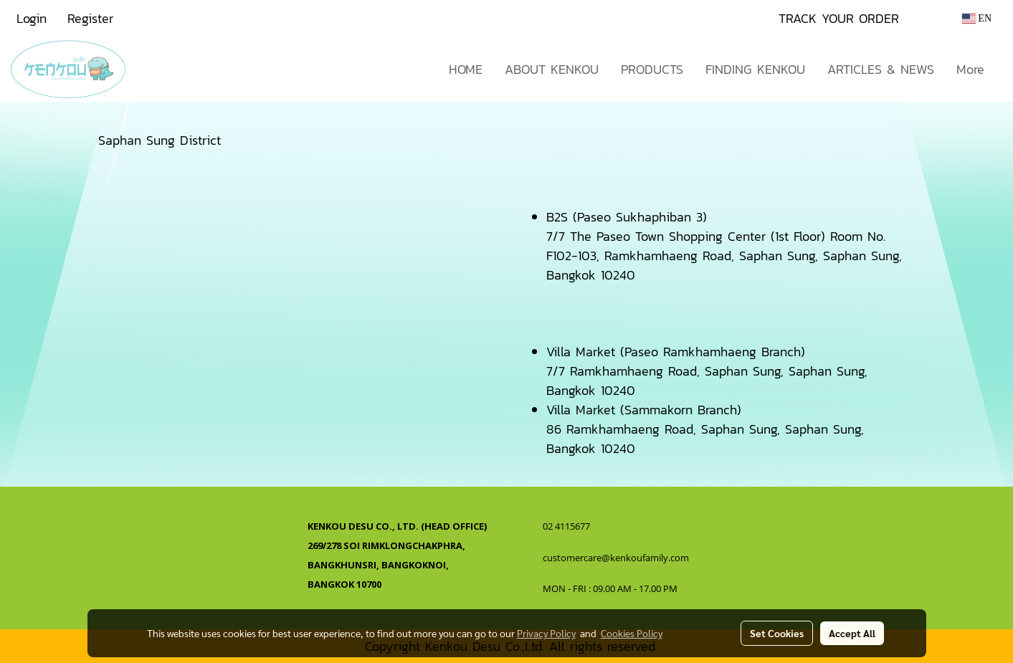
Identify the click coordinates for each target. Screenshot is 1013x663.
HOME (465, 69)
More (970, 69)
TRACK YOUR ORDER (839, 18)
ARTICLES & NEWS (880, 69)
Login (31, 18)
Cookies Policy (631, 632)
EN (976, 18)
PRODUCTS (652, 69)
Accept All (852, 632)
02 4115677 (567, 526)
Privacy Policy (546, 632)
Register (90, 18)
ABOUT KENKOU (552, 69)
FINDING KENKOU (755, 69)
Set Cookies (777, 632)
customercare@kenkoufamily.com (616, 557)
